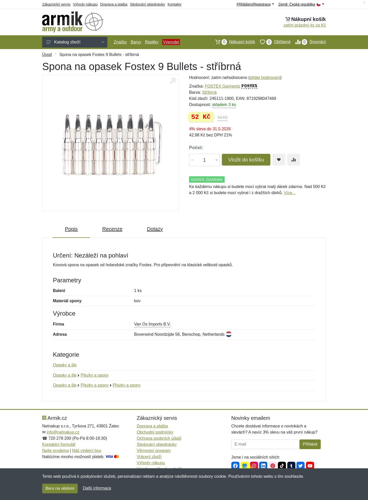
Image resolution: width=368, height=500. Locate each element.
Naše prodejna (55, 450)
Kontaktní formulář (59, 444)
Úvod (47, 54)
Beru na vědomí (59, 488)
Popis (71, 229)
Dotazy (155, 229)
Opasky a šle (64, 365)
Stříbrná (209, 92)
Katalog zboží (75, 42)
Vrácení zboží (149, 457)
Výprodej (171, 42)
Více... (289, 193)
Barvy (136, 42)
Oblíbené (273, 42)
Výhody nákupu (85, 4)
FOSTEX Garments (222, 86)
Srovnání (308, 42)
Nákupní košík (232, 42)
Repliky (151, 42)
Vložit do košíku (246, 159)
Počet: (196, 147)
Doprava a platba (114, 4)
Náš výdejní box (86, 450)
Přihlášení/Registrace (255, 4)
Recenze (112, 229)
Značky (120, 42)
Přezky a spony (94, 375)
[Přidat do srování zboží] (293, 160)
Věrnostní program (154, 450)
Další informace (97, 488)
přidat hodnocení (265, 77)
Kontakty (174, 4)
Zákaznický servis (56, 4)
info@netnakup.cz (63, 432)
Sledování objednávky (147, 4)
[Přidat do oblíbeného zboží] (278, 160)
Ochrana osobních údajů (159, 438)
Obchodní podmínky (155, 432)
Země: (301, 4)
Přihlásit (310, 444)
